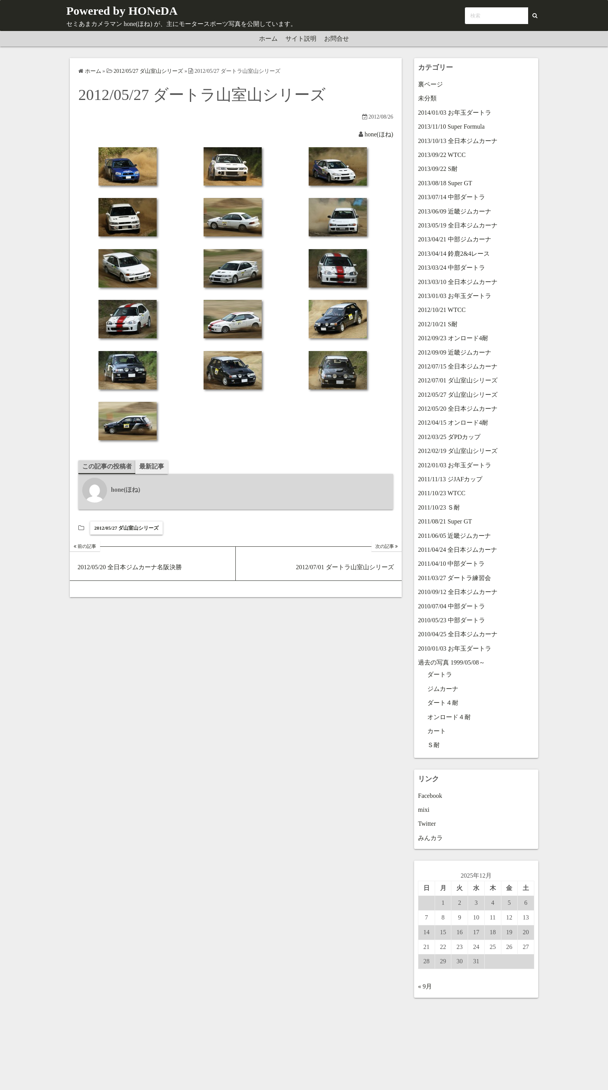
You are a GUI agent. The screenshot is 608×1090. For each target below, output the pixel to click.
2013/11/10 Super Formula (451, 126)
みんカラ (430, 838)
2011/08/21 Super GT (445, 521)
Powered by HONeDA (128, 10)
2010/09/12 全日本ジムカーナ (457, 592)
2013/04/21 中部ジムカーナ (454, 239)
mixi (423, 809)
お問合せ (336, 38)
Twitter (427, 823)
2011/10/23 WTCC (441, 493)
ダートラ (439, 674)
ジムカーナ (442, 688)
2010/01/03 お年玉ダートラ (454, 648)
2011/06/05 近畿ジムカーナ (454, 535)
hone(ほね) (378, 134)
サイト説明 (300, 38)
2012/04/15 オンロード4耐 (453, 422)
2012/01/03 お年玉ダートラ (454, 465)
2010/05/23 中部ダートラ (451, 620)
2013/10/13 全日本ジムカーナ (457, 141)
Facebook (430, 795)
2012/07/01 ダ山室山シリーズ (457, 380)
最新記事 (151, 466)
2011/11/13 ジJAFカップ (450, 479)
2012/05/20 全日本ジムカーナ (457, 408)
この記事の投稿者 (107, 466)
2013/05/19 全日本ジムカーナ (457, 225)
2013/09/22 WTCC (442, 155)
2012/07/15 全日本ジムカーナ (457, 366)
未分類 (427, 98)
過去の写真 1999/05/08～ (451, 662)
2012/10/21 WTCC (442, 310)
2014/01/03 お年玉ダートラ (454, 112)
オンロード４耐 (449, 717)
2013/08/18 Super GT (445, 183)
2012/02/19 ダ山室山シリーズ (457, 451)
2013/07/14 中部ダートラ (451, 197)
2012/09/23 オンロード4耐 (453, 338)
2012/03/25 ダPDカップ (449, 437)
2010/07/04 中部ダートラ (451, 606)
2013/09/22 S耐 (438, 168)
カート (436, 731)
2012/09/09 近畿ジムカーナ (454, 352)
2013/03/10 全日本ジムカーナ (457, 282)
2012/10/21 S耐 (438, 324)
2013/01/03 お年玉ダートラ (454, 296)
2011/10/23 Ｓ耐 (439, 507)
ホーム (268, 38)
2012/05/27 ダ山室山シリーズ (126, 528)
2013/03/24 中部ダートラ (451, 267)
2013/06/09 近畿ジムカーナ (454, 211)
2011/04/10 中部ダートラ (451, 563)
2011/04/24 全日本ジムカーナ (457, 549)
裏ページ (430, 84)
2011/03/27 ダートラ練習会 (454, 578)
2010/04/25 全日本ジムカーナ (457, 634)
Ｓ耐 (433, 745)
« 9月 (425, 986)
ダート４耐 (442, 702)
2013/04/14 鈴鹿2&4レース (454, 253)
